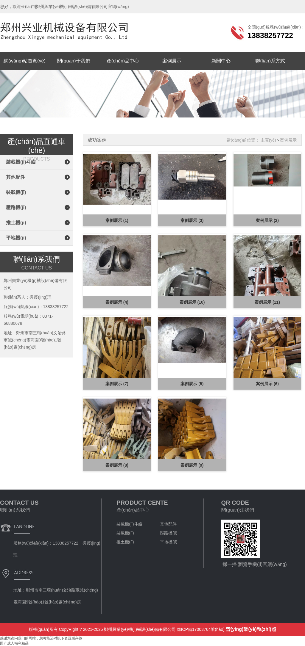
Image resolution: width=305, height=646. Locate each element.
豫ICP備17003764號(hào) (201, 629)
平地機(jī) (16, 237)
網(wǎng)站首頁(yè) (25, 60)
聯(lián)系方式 (270, 60)
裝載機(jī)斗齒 (21, 161)
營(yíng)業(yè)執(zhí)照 (251, 629)
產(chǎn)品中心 (123, 60)
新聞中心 (221, 60)
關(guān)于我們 (73, 60)
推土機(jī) (16, 222)
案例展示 (171, 60)
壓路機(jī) (16, 207)
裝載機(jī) (16, 192)
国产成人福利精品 (14, 643)
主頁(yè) (268, 140)
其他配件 (15, 177)
